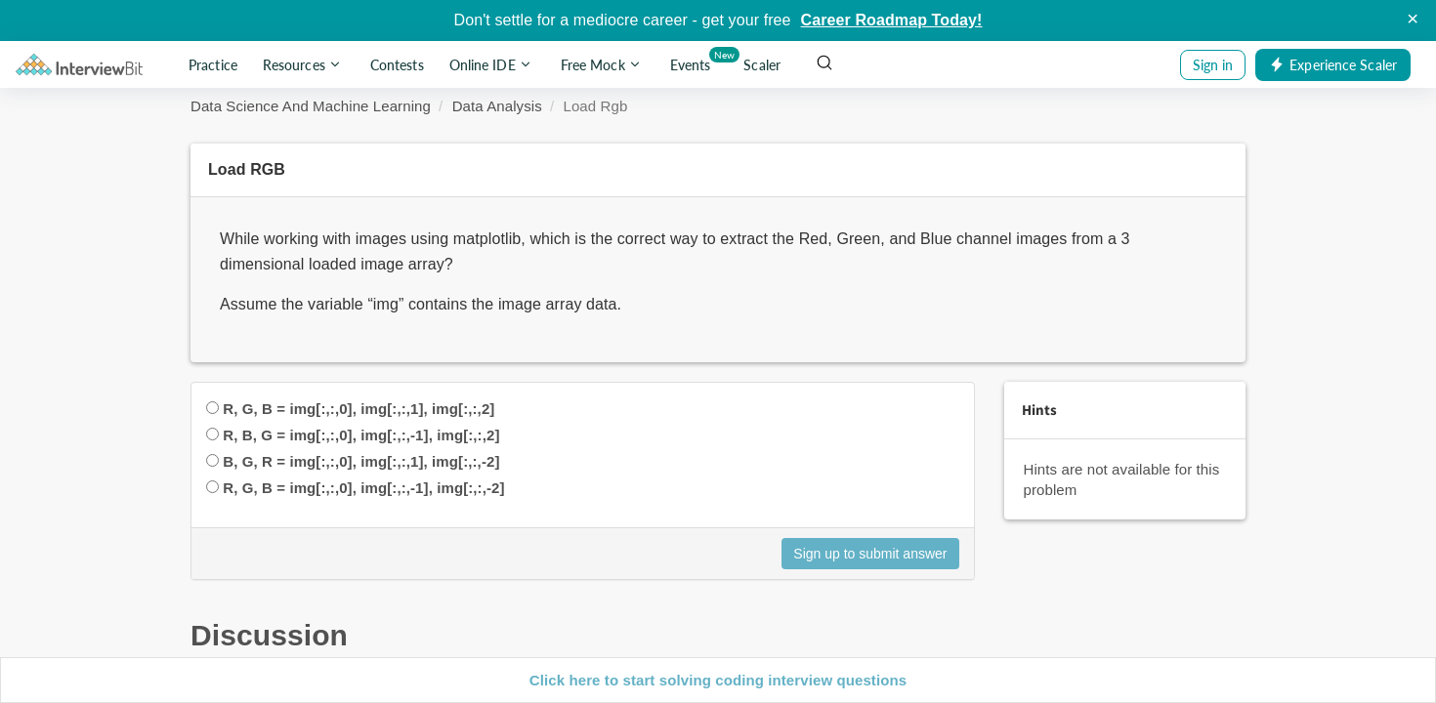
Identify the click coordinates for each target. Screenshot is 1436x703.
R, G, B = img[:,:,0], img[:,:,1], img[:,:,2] (358, 408)
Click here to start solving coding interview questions (718, 680)
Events (694, 61)
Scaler (762, 65)
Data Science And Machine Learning (310, 106)
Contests (397, 65)
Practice (213, 65)
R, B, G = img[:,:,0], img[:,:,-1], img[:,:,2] (361, 435)
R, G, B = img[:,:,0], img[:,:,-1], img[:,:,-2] (363, 487)
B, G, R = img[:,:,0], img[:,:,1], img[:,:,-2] (361, 461)
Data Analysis (497, 106)
